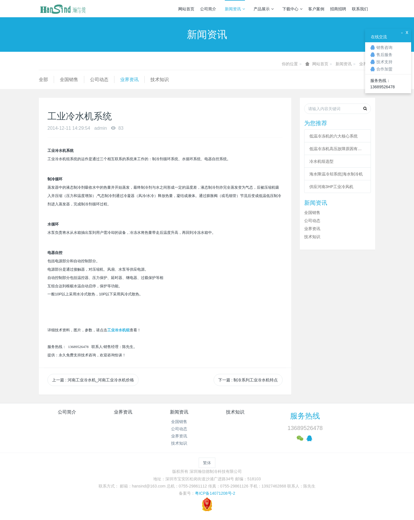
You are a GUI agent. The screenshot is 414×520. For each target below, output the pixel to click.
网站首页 (186, 9)
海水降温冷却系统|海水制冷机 (336, 174)
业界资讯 (129, 79)
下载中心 (292, 9)
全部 (43, 79)
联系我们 (360, 9)
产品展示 (264, 9)
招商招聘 (338, 9)
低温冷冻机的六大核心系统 (333, 136)
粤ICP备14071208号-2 (215, 493)
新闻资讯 (235, 9)
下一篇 (248, 380)
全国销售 (69, 79)
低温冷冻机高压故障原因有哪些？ (337, 148)
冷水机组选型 (321, 161)
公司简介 (208, 9)
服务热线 (305, 416)
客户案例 (316, 9)
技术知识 (159, 79)
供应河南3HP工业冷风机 (331, 186)
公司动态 (99, 79)
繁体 (207, 462)
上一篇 (93, 380)
